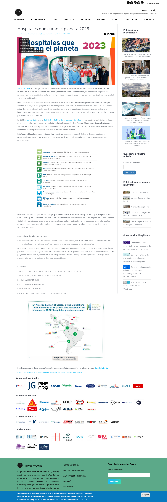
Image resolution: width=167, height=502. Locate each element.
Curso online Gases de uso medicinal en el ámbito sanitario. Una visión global (136, 258)
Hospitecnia (18, 19)
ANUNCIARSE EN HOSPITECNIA (74, 476)
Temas (55, 19)
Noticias (101, 19)
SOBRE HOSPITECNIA (71, 465)
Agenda (115, 19)
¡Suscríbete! (129, 172)
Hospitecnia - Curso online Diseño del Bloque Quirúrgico (134, 285)
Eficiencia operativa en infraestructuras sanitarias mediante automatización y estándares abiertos (137, 120)
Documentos (24, 39)
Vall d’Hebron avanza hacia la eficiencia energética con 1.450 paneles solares (137, 55)
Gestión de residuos (26, 48)
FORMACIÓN (67, 481)
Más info (83, 499)
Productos (85, 19)
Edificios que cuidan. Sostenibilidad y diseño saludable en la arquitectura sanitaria (137, 143)
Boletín (127, 156)
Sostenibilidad (24, 45)
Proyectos (69, 19)
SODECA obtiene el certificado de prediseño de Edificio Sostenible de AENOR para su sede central (137, 78)
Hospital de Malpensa (139, 192)
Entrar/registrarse (153, 3)
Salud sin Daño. (101, 368)
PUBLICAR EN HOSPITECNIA (73, 470)
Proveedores (131, 19)
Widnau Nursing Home (140, 207)
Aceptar (145, 495)
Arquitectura (24, 42)
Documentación (38, 19)
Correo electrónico (131, 163)
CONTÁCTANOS (68, 487)
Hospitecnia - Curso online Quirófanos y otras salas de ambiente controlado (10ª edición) (137, 246)
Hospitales (149, 19)
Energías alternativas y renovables (31, 52)
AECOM (137, 99)
